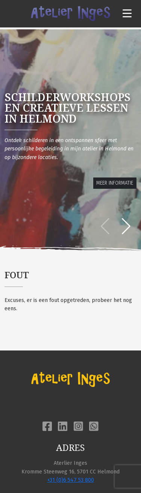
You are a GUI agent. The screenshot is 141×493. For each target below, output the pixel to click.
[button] (126, 226)
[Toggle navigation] (127, 13)
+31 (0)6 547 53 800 (70, 480)
